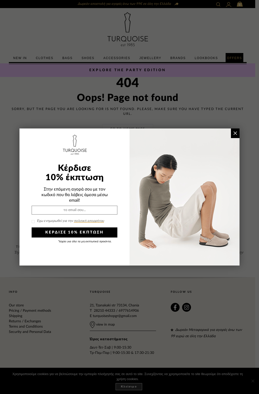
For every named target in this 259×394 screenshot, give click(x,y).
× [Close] (235, 133)
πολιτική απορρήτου (89, 221)
